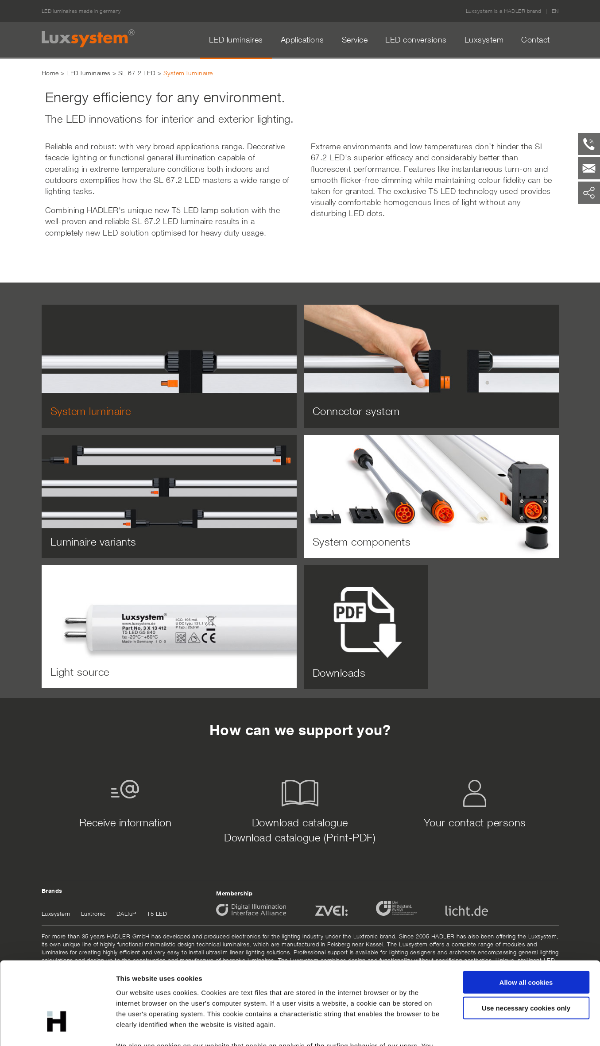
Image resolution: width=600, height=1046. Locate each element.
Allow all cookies (526, 918)
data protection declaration (268, 992)
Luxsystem (484, 39)
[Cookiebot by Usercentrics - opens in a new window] (57, 1028)
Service (355, 39)
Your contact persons (475, 822)
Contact (535, 39)
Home (50, 73)
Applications (302, 39)
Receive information (125, 822)
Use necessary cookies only (526, 945)
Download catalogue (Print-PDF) (299, 837)
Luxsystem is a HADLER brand (504, 11)
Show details (464, 1028)
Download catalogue (300, 822)
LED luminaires (236, 39)
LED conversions (416, 39)
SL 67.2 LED (137, 73)
